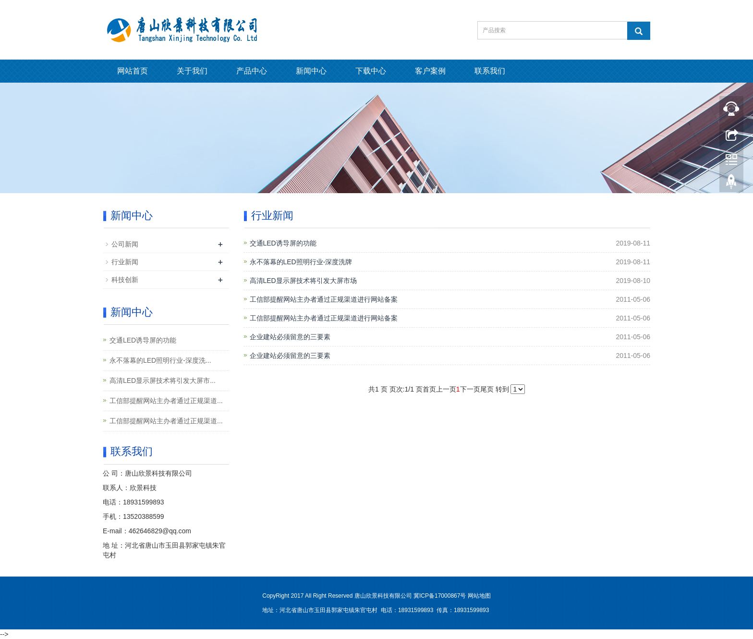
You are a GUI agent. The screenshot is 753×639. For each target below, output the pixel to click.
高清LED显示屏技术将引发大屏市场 (303, 280)
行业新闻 (124, 262)
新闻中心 (311, 71)
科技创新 (124, 279)
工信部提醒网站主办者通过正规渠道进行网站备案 (324, 299)
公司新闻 (124, 244)
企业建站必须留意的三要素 (290, 337)
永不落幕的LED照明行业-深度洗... (160, 360)
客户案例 (430, 71)
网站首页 (132, 71)
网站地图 (479, 595)
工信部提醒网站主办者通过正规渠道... (166, 401)
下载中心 (370, 71)
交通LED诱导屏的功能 (283, 243)
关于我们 (192, 71)
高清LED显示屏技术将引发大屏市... (162, 380)
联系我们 (489, 71)
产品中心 (251, 71)
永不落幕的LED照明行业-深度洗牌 (301, 262)
